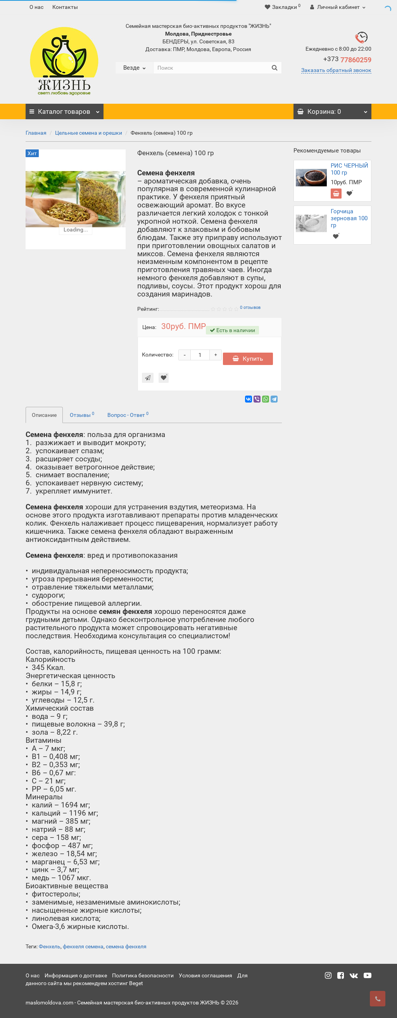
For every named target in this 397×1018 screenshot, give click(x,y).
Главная (36, 133)
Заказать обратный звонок (336, 70)
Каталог (64, 109)
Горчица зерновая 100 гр (349, 218)
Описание (44, 415)
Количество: (157, 354)
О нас (36, 7)
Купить (248, 358)
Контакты (65, 7)
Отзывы (82, 414)
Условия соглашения (205, 975)
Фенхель (49, 946)
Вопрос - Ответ (127, 414)
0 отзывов (250, 307)
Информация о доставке (76, 975)
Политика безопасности (143, 975)
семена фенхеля (126, 946)
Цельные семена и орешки (88, 133)
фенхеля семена (83, 946)
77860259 (347, 60)
